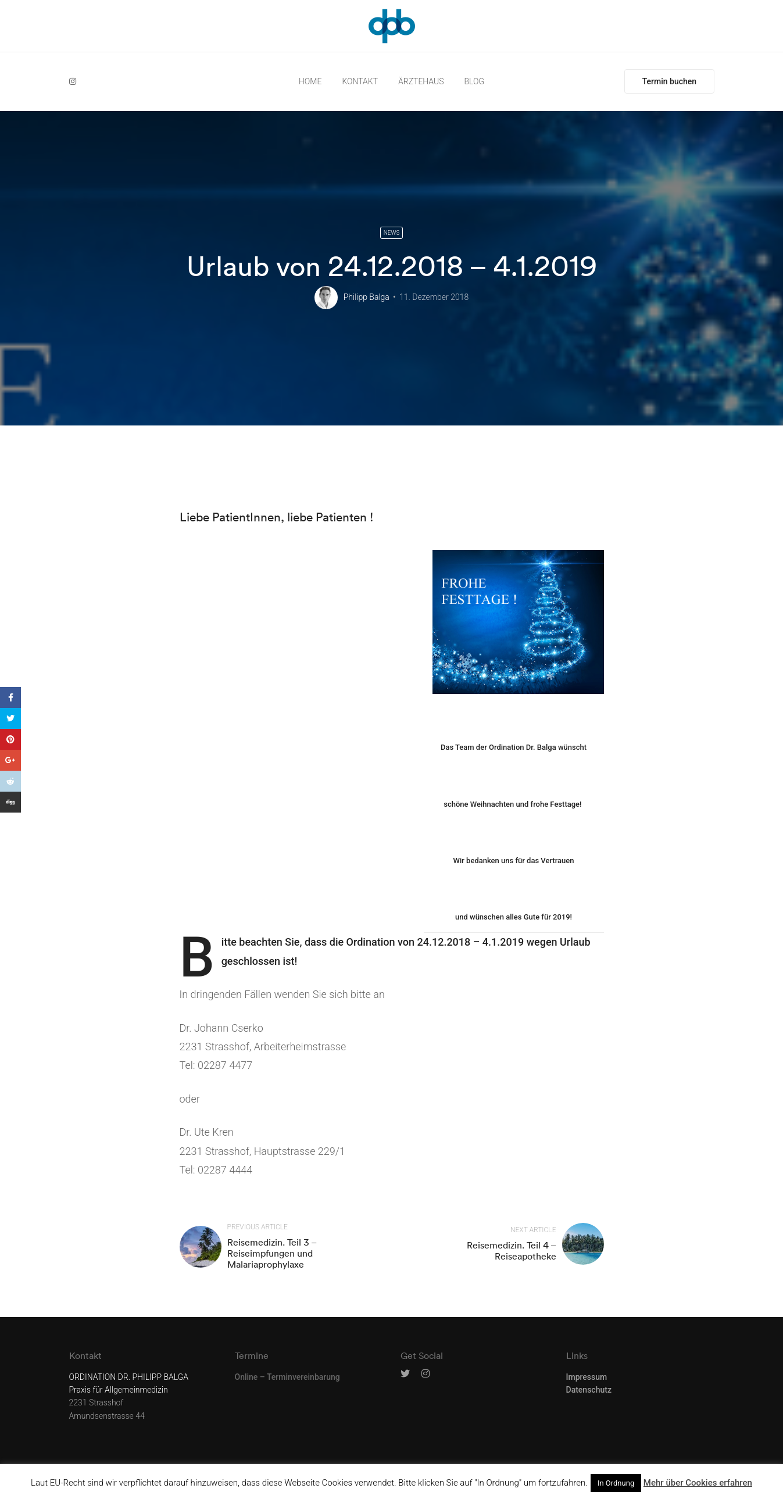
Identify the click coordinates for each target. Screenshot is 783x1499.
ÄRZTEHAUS (421, 81)
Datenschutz (589, 1389)
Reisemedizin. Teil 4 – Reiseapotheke (511, 1250)
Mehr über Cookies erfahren (697, 1482)
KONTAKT (360, 81)
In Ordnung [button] (616, 1483)
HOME (310, 81)
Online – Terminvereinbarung (287, 1377)
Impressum (586, 1377)
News (392, 233)
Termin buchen (669, 81)
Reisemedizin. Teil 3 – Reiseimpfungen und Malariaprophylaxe (271, 1253)
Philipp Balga (366, 297)
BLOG (474, 81)
